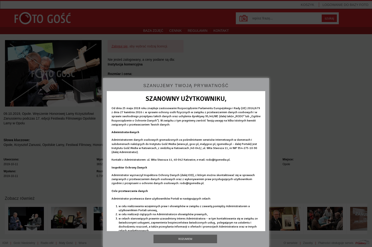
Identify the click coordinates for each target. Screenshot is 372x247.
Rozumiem (185, 239)
